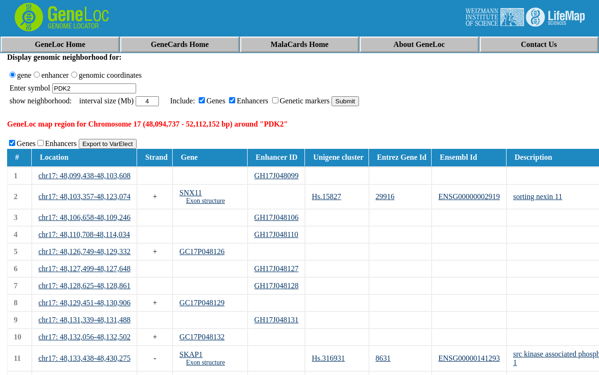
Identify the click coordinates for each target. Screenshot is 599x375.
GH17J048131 (276, 320)
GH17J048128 (276, 286)
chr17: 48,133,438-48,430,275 (84, 358)
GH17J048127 (276, 269)
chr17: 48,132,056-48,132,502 (84, 337)
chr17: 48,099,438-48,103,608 (84, 176)
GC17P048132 (201, 337)
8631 (383, 358)
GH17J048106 (276, 217)
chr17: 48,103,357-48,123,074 (84, 196)
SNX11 (190, 193)
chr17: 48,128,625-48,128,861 (84, 286)
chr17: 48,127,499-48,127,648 (84, 269)
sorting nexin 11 (537, 196)
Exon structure (205, 200)
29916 (385, 196)
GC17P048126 (201, 251)
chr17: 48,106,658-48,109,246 (84, 217)
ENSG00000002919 (469, 196)
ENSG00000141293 (469, 358)
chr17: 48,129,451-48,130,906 (84, 303)
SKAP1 (191, 354)
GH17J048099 (276, 176)
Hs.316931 (328, 358)
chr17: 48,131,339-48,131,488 (84, 320)
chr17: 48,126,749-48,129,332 (84, 251)
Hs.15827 (326, 196)
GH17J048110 (276, 234)
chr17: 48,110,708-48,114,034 (84, 234)
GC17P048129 (201, 303)
